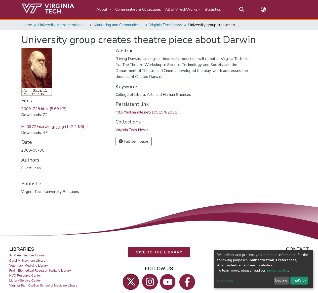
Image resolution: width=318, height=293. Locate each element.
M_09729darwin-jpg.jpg (52, 126)
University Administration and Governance (63, 25)
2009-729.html (44, 109)
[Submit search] (241, 9)
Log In (288, 9)
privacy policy (277, 270)
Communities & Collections (138, 9)
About (102, 9)
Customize (225, 280)
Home (26, 25)
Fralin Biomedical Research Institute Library (40, 270)
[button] (263, 9)
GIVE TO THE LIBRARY (159, 252)
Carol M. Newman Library (27, 260)
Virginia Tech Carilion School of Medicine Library (43, 285)
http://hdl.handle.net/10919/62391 (146, 112)
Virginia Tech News (165, 25)
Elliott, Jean (31, 168)
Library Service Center (25, 280)
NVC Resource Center (25, 275)
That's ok (299, 280)
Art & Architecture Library (26, 255)
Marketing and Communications (118, 25)
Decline (281, 280)
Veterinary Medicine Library (28, 265)
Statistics (213, 9)
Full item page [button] (133, 141)
